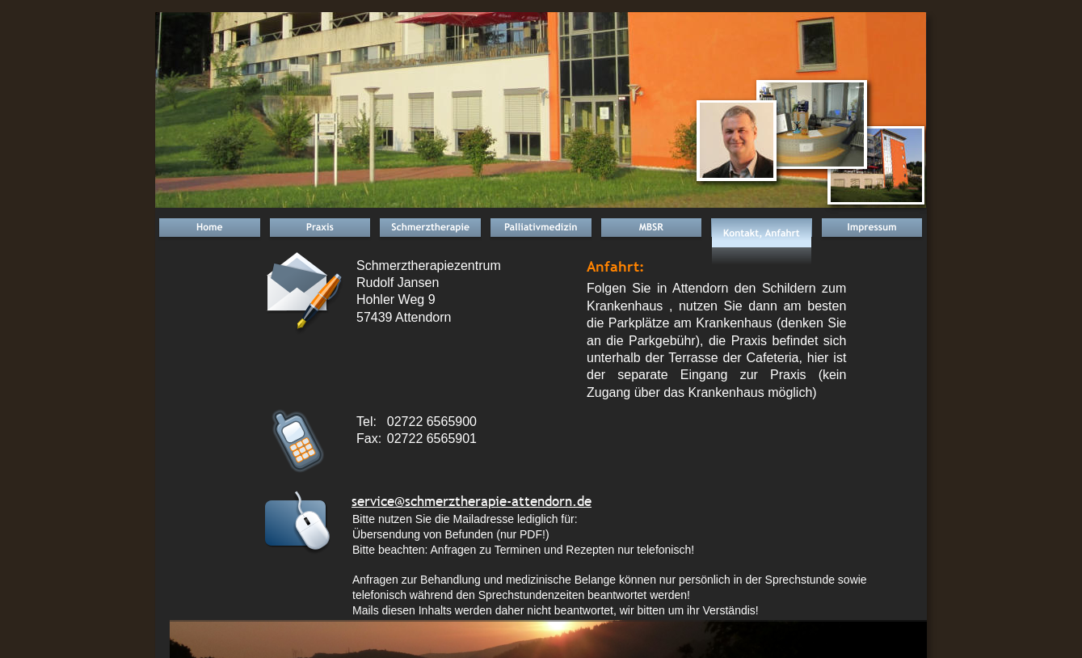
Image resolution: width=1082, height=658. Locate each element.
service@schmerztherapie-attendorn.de (472, 501)
